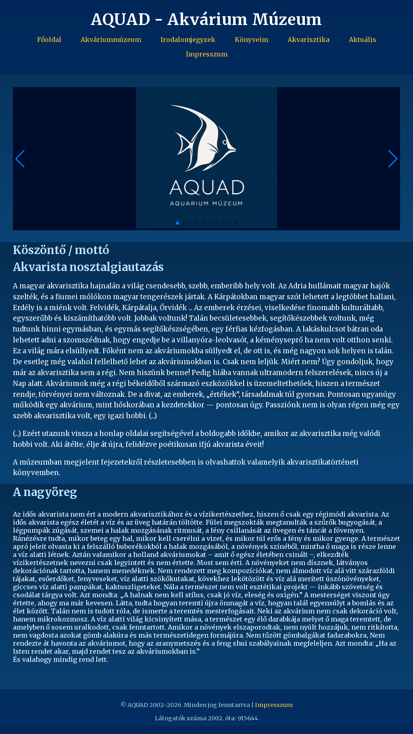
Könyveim (251, 39)
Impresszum (206, 54)
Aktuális (362, 39)
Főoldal (49, 39)
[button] (393, 159)
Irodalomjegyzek (188, 39)
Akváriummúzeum (111, 39)
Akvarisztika (309, 39)
